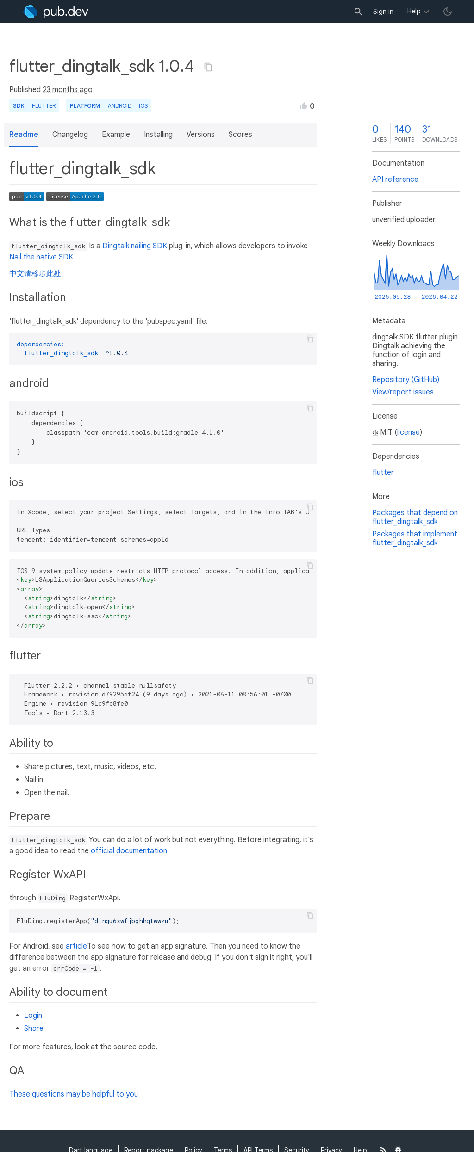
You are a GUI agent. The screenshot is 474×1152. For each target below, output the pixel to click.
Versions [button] (201, 134)
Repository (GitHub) (405, 379)
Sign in (383, 11)
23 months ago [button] (68, 89)
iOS (143, 105)
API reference (395, 179)
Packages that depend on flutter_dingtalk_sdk (415, 517)
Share (34, 1028)
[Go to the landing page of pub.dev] (55, 11)
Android (119, 105)
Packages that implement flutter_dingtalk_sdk (414, 539)
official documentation (129, 851)
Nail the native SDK (41, 257)
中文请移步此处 (35, 273)
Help (414, 11)
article (76, 946)
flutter (383, 472)
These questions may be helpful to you (73, 1094)
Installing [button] (158, 134)
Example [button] (116, 134)
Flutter (44, 105)
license (408, 432)
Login (33, 1015)
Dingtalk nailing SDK (134, 246)
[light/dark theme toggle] (447, 11)
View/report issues (403, 392)
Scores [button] (240, 134)
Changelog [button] (70, 134)
